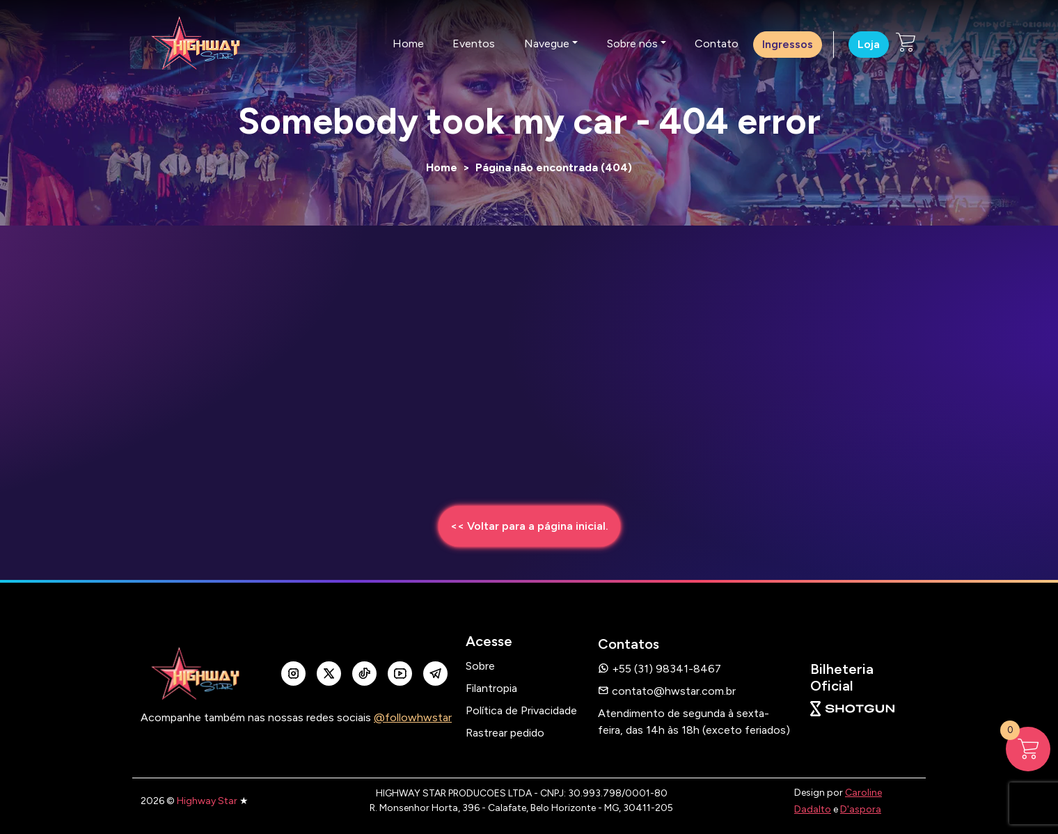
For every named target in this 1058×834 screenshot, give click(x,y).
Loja (869, 44)
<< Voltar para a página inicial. (529, 526)
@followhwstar (413, 717)
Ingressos (787, 44)
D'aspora (860, 809)
